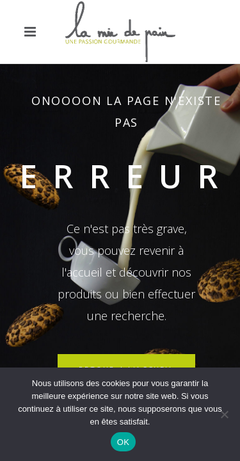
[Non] (224, 414)
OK (123, 442)
